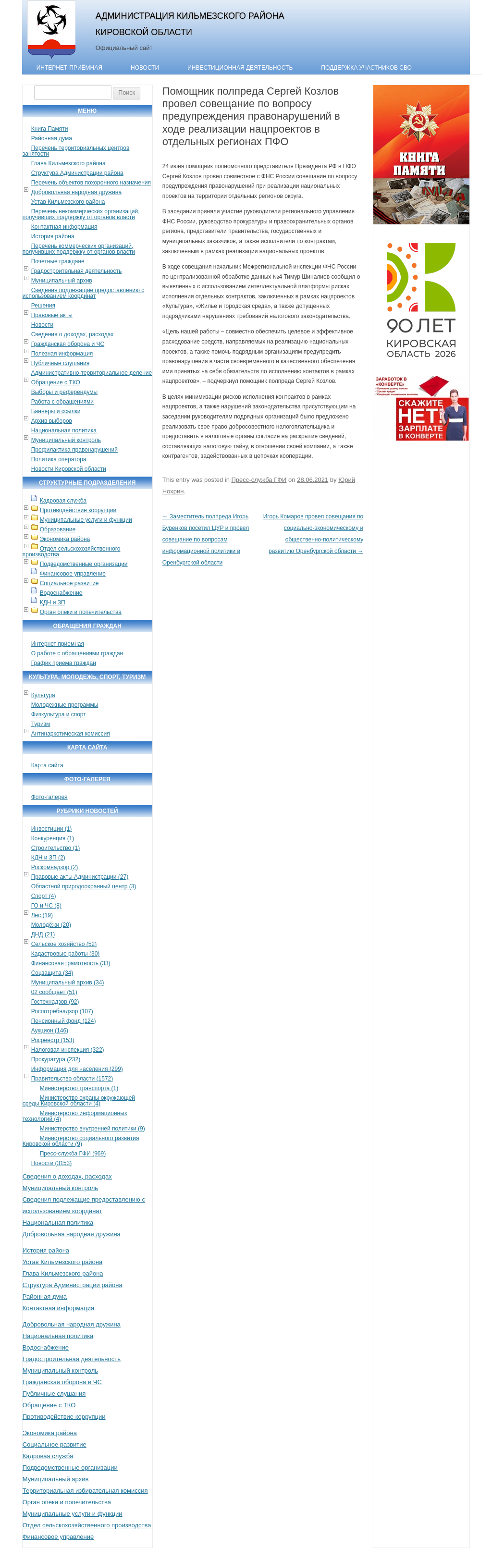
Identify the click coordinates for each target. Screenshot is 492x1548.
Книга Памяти (49, 128)
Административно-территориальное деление (91, 372)
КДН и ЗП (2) (48, 857)
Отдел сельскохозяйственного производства (72, 551)
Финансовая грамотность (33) (71, 963)
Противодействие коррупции (78, 510)
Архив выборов (51, 421)
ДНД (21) (43, 934)
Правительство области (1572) (72, 1078)
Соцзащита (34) (52, 973)
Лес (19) (42, 915)
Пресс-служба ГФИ (259, 479)
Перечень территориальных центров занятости (76, 151)
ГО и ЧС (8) (46, 905)
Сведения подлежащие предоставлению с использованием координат (84, 293)
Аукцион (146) (49, 1030)
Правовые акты (52, 315)
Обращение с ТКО (55, 382)
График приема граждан (63, 663)
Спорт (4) (43, 896)
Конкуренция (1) (52, 838)
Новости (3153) (51, 1163)
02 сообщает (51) (54, 992)
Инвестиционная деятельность (240, 67)
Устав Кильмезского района (68, 201)
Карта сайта (47, 765)
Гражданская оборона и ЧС (67, 344)
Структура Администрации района (77, 173)
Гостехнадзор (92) (55, 1001)
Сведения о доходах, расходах (72, 334)
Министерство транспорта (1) (79, 1088)
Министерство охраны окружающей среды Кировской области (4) (79, 1100)
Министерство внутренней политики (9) (92, 1128)
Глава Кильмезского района (68, 163)
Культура (43, 695)
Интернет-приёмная (69, 67)
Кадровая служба (63, 500)
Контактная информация (64, 226)
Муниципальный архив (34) (67, 982)
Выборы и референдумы (64, 392)
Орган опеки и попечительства (81, 612)
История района (52, 236)
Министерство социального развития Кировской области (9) (81, 1141)
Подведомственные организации (84, 564)
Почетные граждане (58, 261)
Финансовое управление (73, 573)
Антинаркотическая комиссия (70, 733)
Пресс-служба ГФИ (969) (73, 1153)
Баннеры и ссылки (56, 411)
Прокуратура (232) (56, 1059)
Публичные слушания (60, 363)
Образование (57, 529)
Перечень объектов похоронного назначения (91, 182)
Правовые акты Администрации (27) (80, 876)
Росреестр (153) (52, 1040)
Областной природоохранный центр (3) (83, 886)
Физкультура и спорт (58, 714)
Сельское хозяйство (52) (64, 944)
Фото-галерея (49, 797)
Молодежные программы (64, 704)
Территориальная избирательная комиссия (85, 1490)
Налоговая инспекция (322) (67, 1049)
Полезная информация (62, 353)
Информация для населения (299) (77, 1069)
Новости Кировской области (68, 469)
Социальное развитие (69, 583)
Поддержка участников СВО (366, 67)
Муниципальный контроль (66, 440)
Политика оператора (58, 459)
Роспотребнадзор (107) (62, 1011)
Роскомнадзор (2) (54, 867)
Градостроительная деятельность (76, 271)
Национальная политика (64, 430)
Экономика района (65, 539)
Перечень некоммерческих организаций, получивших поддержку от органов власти (81, 214)
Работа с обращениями (62, 401)
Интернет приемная (57, 643)
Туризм (40, 724)
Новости (145, 67)
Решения (43, 305)
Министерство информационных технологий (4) (75, 1116)
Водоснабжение (61, 593)
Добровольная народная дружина (76, 192)
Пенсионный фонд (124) (63, 1021)
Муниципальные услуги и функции (86, 519)
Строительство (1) (55, 848)
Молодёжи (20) (51, 924)
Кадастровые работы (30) (65, 953)
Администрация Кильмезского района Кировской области (190, 24)
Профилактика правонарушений (74, 449)
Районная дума (51, 138)
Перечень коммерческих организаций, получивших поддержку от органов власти (79, 249)
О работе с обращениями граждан (77, 653)
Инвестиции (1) (51, 828)
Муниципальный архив (61, 280)
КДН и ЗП (52, 602)
